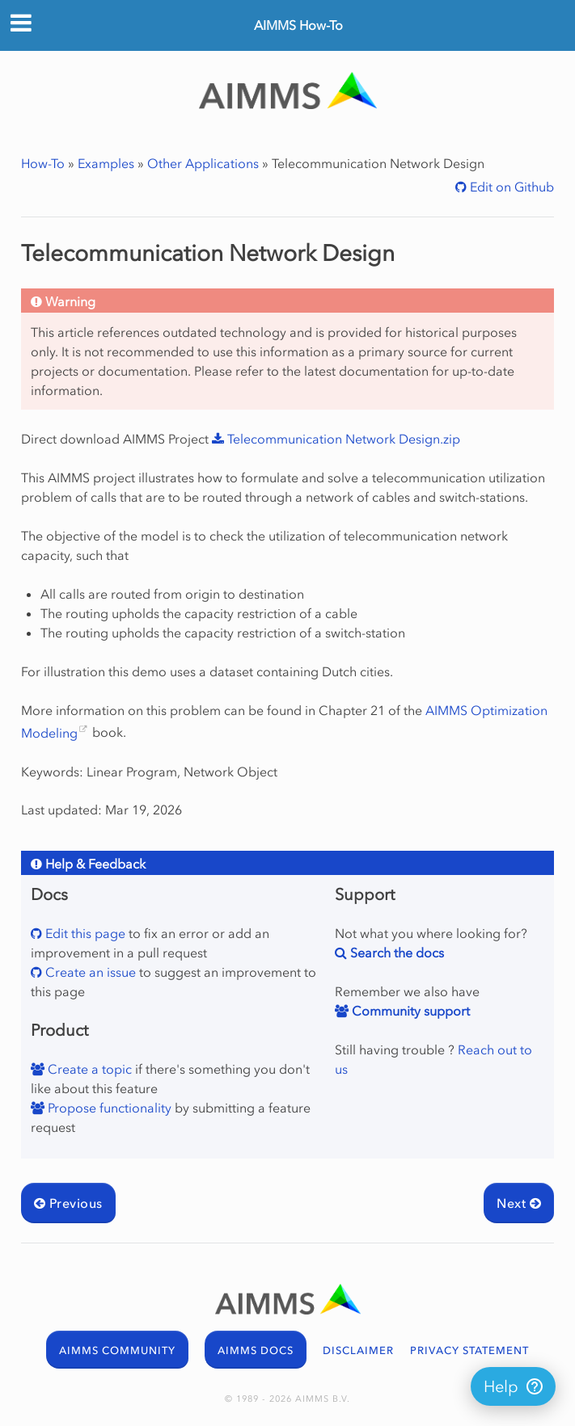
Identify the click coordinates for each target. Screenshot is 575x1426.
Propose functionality (107, 1107)
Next (519, 1203)
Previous (68, 1203)
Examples (106, 163)
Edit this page (83, 933)
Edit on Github (510, 186)
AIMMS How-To (298, 25)
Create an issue (89, 971)
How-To (43, 163)
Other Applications (203, 163)
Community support (409, 1010)
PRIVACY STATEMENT (469, 1350)
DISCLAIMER (358, 1350)
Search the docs (395, 952)
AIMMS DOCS (256, 1350)
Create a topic (88, 1068)
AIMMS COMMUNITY (117, 1350)
